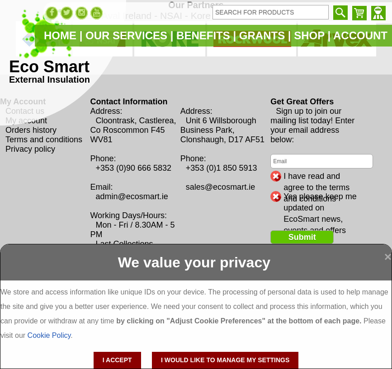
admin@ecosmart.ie (131, 196)
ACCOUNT (360, 35)
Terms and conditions (43, 139)
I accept (117, 360)
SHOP (309, 35)
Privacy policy (30, 149)
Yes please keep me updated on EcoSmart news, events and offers (319, 197)
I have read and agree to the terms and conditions (316, 177)
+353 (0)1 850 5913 (221, 168)
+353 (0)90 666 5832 (133, 168)
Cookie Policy (49, 335)
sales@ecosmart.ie (220, 187)
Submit (302, 237)
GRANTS (262, 35)
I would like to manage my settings (225, 360)
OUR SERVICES (126, 35)
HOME (60, 35)
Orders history (31, 130)
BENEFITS (203, 35)
